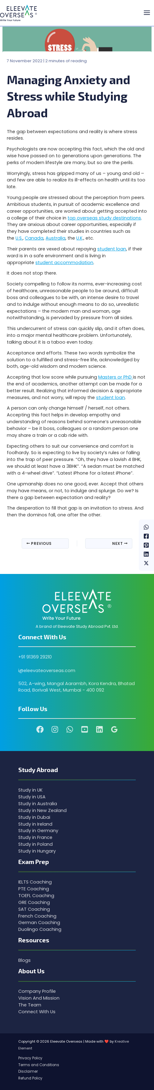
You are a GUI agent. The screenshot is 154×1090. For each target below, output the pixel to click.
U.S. (19, 238)
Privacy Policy (30, 1058)
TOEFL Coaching (36, 895)
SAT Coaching (34, 909)
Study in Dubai (34, 817)
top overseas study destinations (104, 218)
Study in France (35, 837)
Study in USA (32, 797)
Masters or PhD (115, 377)
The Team (29, 1005)
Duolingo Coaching (39, 929)
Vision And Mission (38, 998)
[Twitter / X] (146, 563)
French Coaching (37, 916)
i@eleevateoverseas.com (46, 670)
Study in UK (30, 790)
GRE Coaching (34, 902)
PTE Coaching (33, 889)
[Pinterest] (146, 545)
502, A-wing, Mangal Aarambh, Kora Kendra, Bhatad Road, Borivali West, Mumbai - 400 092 (76, 686)
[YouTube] (84, 729)
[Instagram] (55, 729)
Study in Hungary (37, 851)
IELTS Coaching (35, 882)
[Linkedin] (146, 554)
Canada (34, 238)
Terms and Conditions (38, 1064)
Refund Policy (30, 1078)
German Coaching (39, 922)
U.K (79, 238)
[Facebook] (146, 536)
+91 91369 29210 (35, 657)
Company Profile (37, 991)
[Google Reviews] (114, 729)
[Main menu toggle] (147, 13)
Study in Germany (38, 830)
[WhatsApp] (146, 527)
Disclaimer (28, 1071)
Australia (55, 238)
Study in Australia (37, 804)
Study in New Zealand (42, 810)
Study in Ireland (35, 824)
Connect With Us (36, 1012)
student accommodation (64, 262)
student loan (111, 249)
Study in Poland (35, 844)
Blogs (24, 960)
